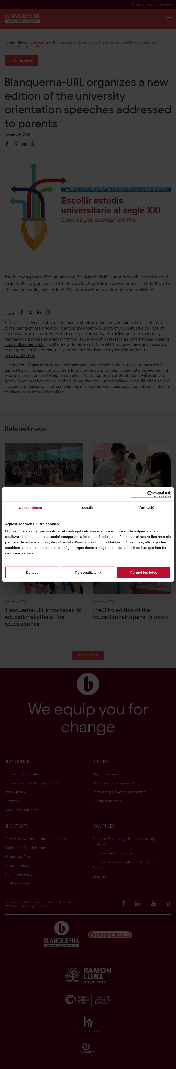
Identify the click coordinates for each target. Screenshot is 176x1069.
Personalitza (88, 572)
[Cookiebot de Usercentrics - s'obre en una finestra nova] (151, 494)
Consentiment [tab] (30, 508)
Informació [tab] (145, 508)
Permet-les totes (143, 572)
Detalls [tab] (88, 508)
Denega (32, 572)
